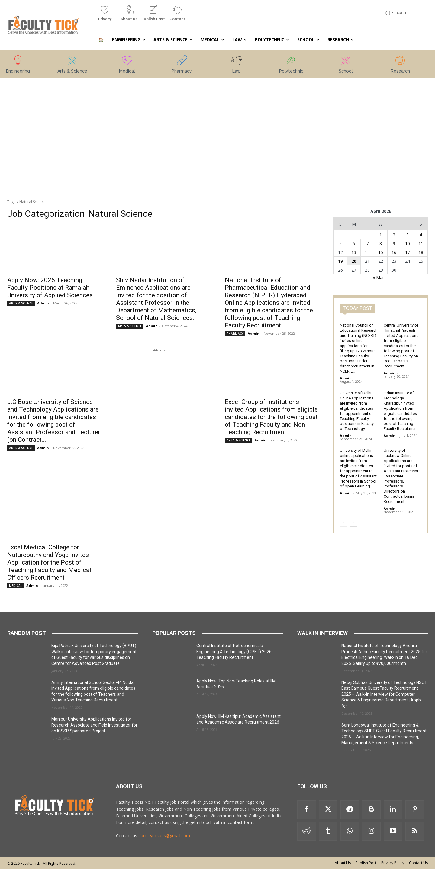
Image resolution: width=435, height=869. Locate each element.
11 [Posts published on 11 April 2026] (420, 243)
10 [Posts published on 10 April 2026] (407, 243)
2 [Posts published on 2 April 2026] (394, 235)
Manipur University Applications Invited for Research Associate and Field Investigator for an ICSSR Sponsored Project (94, 725)
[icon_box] (105, 15)
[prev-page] (343, 523)
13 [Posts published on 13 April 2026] (353, 252)
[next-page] (353, 523)
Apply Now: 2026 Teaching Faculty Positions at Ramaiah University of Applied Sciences (50, 287)
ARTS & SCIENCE (21, 303)
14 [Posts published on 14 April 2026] (367, 252)
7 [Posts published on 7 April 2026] (367, 243)
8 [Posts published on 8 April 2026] (380, 243)
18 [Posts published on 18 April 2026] (420, 252)
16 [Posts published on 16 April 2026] (394, 252)
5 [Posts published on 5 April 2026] (340, 243)
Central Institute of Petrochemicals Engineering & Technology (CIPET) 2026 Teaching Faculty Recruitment (234, 651)
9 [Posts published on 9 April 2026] (394, 243)
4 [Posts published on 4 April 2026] (421, 235)
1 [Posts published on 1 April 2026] (380, 235)
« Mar (378, 277)
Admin (43, 303)
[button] (394, 13)
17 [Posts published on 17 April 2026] (407, 252)
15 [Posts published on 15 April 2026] (380, 252)
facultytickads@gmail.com (164, 835)
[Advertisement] (54, 122)
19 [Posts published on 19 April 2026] (340, 261)
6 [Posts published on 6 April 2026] (354, 243)
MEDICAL (15, 586)
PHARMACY (235, 333)
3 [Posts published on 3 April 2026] (407, 235)
